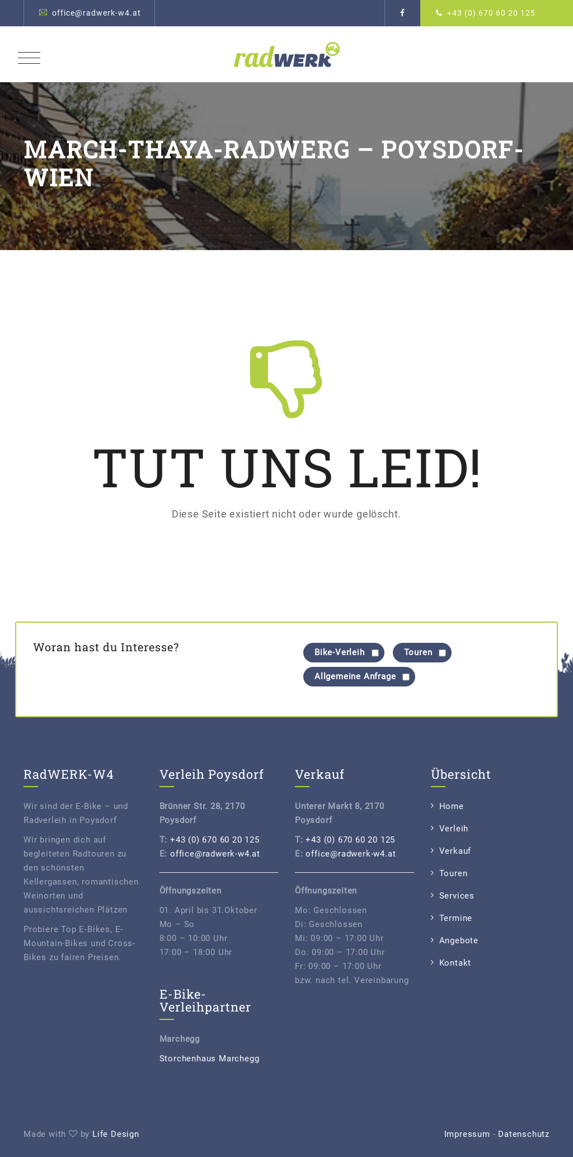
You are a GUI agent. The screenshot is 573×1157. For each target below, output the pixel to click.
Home (451, 806)
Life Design (115, 1134)
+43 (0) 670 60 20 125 (491, 12)
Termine (456, 918)
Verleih (454, 829)
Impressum (467, 1134)
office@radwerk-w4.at (96, 12)
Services (457, 896)
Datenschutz (523, 1134)
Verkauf (455, 851)
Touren (453, 873)
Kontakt (455, 963)
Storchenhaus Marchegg (209, 1058)
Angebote (458, 940)
